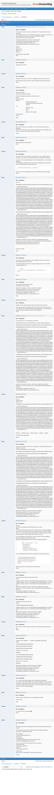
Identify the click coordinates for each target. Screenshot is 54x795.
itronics (4, 73)
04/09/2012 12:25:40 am (21, 720)
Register (16, 8)
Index (2, 8)
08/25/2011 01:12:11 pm (21, 572)
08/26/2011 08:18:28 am (21, 675)
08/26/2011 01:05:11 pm (21, 692)
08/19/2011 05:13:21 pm (21, 137)
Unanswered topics (12, 13)
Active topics (4, 13)
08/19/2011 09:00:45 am (21, 73)
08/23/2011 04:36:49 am (21, 441)
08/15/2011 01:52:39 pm (21, 59)
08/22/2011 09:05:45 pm (21, 300)
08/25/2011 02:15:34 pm (21, 621)
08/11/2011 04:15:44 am (21, 26)
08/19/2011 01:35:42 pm (21, 87)
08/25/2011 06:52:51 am (21, 520)
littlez (3, 27)
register (44, 19)
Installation (16, 17)
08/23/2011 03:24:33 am (21, 394)
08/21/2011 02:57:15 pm (21, 279)
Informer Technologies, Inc (46, 767)
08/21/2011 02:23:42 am (21, 177)
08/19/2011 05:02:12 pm (21, 121)
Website (25, 8)
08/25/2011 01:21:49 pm (21, 596)
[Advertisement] (27, 782)
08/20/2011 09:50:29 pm (21, 151)
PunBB (32, 767)
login (40, 19)
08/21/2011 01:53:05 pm (21, 255)
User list (7, 8)
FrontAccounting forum (9, 3)
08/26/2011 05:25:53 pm (21, 706)
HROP (3, 720)
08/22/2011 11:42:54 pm (21, 315)
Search (11, 8)
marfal (3, 394)
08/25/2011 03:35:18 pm (21, 635)
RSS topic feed (6, 22)
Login (21, 8)
